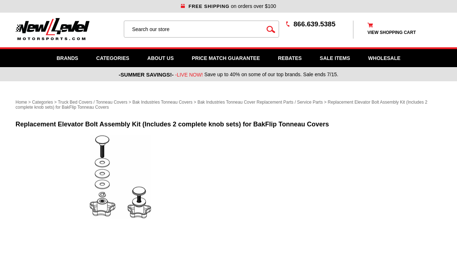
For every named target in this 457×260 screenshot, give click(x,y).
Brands (67, 58)
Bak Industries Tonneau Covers (162, 102)
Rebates (290, 58)
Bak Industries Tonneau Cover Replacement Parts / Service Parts (260, 102)
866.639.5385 (314, 24)
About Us (160, 58)
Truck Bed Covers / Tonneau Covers (92, 102)
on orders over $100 (228, 6)
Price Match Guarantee (226, 58)
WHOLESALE (384, 58)
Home (21, 102)
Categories (113, 58)
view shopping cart (391, 32)
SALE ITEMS (335, 58)
